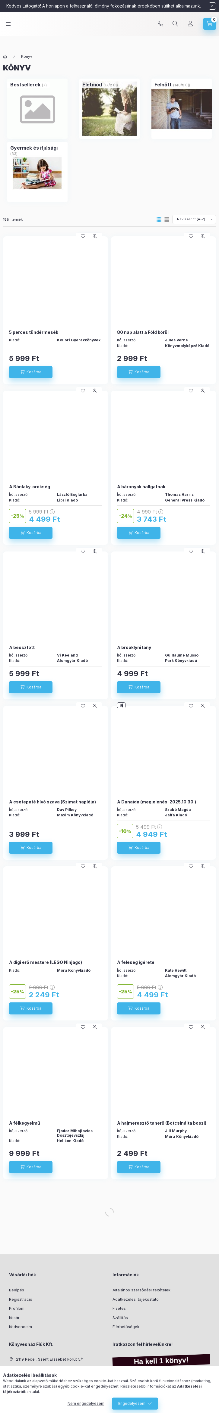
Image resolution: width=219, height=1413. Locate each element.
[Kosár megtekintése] (209, 30)
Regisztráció (20, 1299)
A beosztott (22, 647)
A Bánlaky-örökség (29, 486)
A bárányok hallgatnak (141, 486)
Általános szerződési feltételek (141, 1289)
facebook (11, 1393)
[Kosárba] (30, 372)
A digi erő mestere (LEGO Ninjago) (45, 962)
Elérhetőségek (126, 1326)
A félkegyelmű (24, 1123)
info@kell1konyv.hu (34, 1377)
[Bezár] (212, 6)
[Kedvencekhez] (83, 236)
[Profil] (190, 30)
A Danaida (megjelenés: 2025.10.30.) (156, 801)
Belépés (16, 1289)
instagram (23, 1393)
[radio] (166, 219)
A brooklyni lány (134, 647)
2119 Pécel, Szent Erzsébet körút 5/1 (50, 1359)
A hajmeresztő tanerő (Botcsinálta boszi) (161, 1123)
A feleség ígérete (135, 962)
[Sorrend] (194, 219)
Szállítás (120, 1317)
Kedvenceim (20, 1326)
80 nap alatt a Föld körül (143, 332)
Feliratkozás (130, 1400)
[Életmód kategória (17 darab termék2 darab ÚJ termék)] (92, 85)
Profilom (16, 1308)
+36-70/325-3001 (32, 1368)
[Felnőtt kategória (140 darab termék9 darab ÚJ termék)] (163, 85)
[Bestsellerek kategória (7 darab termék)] (25, 85)
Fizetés (119, 1308)
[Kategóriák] (8, 29)
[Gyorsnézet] (95, 236)
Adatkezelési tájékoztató (136, 1299)
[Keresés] (175, 30)
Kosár (14, 1317)
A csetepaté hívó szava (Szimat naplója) (52, 801)
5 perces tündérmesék (33, 332)
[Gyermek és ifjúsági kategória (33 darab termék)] (34, 148)
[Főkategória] (5, 56)
